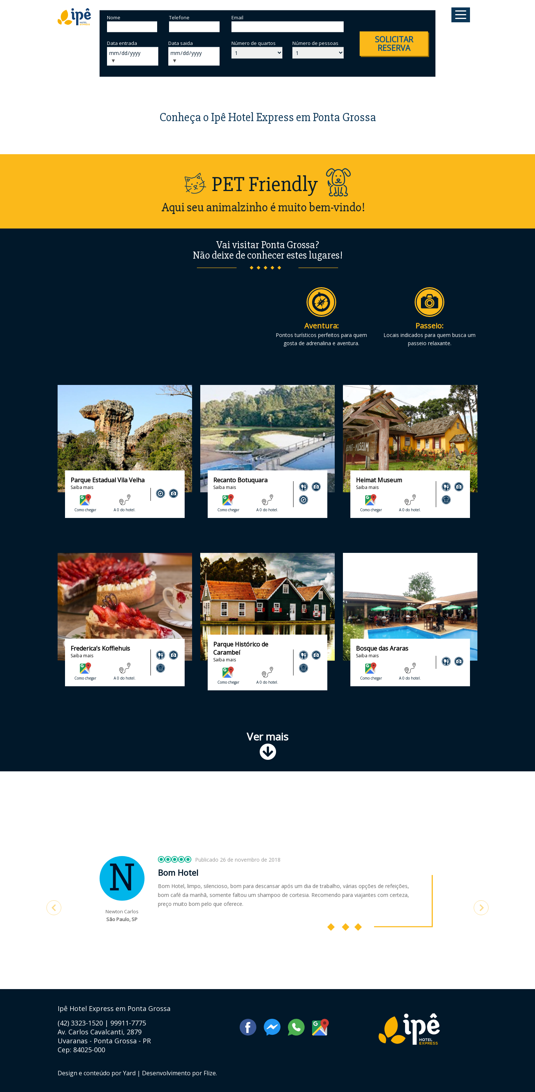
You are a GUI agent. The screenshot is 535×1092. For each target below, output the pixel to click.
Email (237, 17)
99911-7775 (128, 1022)
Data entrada (122, 43)
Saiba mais (82, 487)
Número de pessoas (315, 43)
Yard (129, 1073)
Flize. (210, 1073)
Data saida (180, 43)
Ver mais (267, 744)
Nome (113, 17)
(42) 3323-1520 (81, 1022)
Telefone (179, 17)
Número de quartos (253, 43)
